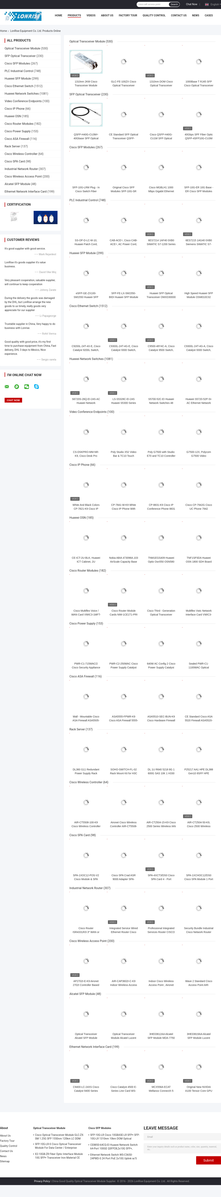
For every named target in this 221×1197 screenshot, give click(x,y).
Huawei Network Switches (22, 93)
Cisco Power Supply (18, 131)
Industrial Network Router (21, 169)
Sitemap (5, 1161)
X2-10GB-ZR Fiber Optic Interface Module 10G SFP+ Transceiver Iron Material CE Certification (59, 1156)
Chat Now (191, 4)
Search (174, 4)
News (195, 15)
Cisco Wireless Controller (21, 154)
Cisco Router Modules (19, 123)
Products (74, 15)
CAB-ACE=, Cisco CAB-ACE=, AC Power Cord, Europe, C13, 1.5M (124, 244)
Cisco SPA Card (15, 161)
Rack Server (12, 146)
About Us (107, 15)
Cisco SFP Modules (17, 63)
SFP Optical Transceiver (20, 56)
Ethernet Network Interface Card (26, 191)
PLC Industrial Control (19, 71)
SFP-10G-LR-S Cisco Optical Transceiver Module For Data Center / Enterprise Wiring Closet (58, 1146)
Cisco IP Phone (14, 108)
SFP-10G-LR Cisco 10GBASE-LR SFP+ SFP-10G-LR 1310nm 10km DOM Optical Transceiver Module (115, 1137)
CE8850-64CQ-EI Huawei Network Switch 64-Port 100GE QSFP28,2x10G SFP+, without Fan (114, 1147)
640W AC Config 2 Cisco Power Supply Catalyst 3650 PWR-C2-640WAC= (161, 667)
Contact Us (179, 15)
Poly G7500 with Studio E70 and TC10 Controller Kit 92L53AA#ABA (161, 456)
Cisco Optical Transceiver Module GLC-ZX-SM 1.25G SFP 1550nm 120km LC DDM (59, 1136)
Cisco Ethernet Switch (19, 86)
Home (58, 15)
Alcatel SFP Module (17, 184)
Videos (91, 15)
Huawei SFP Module (18, 78)
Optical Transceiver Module (22, 48)
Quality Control (154, 15)
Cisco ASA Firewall (17, 139)
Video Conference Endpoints (23, 101)
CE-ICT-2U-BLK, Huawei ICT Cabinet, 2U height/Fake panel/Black (86, 561)
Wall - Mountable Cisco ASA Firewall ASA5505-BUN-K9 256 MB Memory (86, 720)
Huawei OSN (13, 116)
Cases (209, 15)
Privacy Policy (42, 1181)
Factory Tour (128, 15)
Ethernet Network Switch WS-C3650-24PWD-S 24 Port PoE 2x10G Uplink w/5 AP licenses (113, 1157)
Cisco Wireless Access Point (23, 176)
